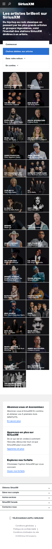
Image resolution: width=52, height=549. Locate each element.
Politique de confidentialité (24, 529)
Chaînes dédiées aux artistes (19, 51)
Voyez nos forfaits (16, 470)
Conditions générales (25, 525)
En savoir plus (14, 420)
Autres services (26, 497)
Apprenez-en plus (15, 448)
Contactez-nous (26, 506)
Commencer (11, 44)
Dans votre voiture (15, 58)
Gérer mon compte (26, 492)
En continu (12, 65)
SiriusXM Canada (26, 502)
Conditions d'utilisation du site (26, 532)
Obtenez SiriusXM (26, 487)
